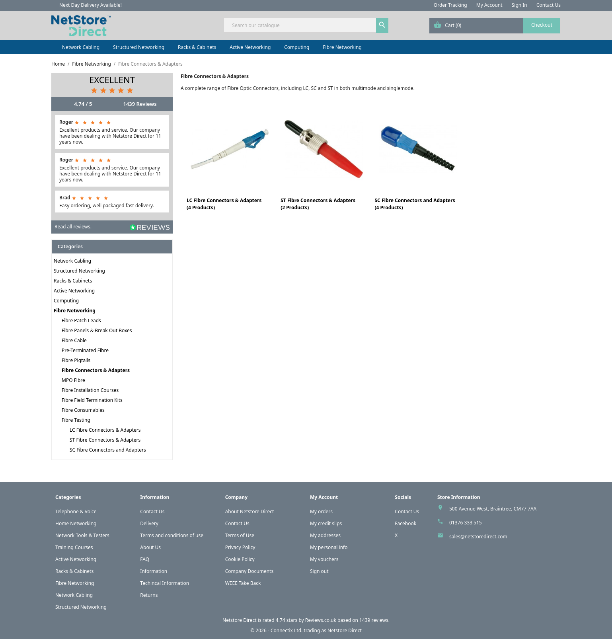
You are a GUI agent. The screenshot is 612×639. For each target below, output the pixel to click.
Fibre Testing (76, 420)
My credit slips (326, 523)
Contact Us (548, 5)
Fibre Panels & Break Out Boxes (97, 330)
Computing (296, 47)
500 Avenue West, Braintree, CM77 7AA (492, 508)
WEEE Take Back (243, 583)
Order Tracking (450, 5)
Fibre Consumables (83, 410)
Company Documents (249, 571)
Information (153, 571)
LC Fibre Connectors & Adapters (105, 430)
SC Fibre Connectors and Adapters (108, 449)
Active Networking (250, 47)
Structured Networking (138, 47)
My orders (321, 511)
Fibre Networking (342, 47)
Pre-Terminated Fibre (85, 350)
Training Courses (74, 547)
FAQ (144, 559)
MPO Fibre (73, 380)
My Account (489, 5)
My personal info (329, 547)
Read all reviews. (73, 227)
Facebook (405, 523)
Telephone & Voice (76, 511)
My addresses (325, 535)
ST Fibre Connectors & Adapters (105, 439)
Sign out (319, 571)
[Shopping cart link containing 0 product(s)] (495, 26)
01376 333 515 (465, 522)
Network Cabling (80, 47)
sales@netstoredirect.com (478, 536)
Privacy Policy (240, 547)
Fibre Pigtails (76, 360)
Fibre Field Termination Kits (92, 400)
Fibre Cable (74, 340)
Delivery (149, 523)
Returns (149, 595)
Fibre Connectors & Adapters (96, 370)
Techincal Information (164, 583)
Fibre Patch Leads (81, 320)
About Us (150, 547)
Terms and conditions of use (171, 535)
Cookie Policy (240, 559)
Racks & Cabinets (197, 47)
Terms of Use (239, 535)
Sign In (519, 5)
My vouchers (324, 559)
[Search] (306, 25)
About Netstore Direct (249, 511)
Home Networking (75, 523)
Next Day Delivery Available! (90, 5)
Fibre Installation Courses (90, 390)
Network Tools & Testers (82, 535)
